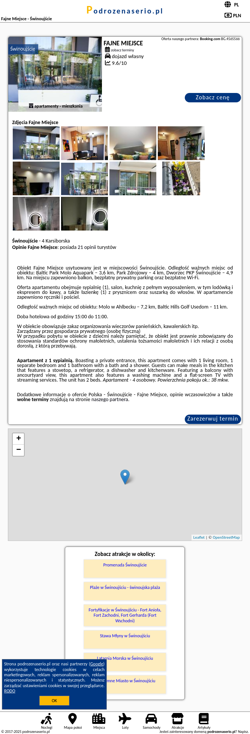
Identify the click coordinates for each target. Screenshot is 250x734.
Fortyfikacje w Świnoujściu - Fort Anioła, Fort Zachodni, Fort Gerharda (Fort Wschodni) (125, 615)
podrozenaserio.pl (125, 10)
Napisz (243, 731)
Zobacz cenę (213, 97)
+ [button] (18, 439)
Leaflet (199, 537)
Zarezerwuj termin (212, 418)
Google (96, 664)
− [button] (18, 450)
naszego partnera (109, 399)
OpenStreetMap (226, 537)
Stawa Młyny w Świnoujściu (125, 635)
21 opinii (87, 247)
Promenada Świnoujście (125, 565)
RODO (9, 691)
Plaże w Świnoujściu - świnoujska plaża (125, 587)
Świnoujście (22, 49)
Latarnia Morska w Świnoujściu (125, 658)
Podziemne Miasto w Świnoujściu (125, 680)
